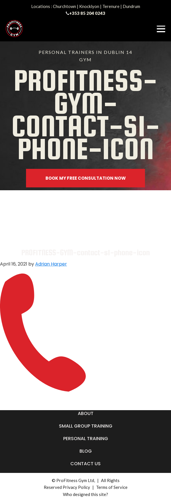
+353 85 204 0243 (87, 13)
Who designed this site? (85, 494)
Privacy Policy (76, 487)
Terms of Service (112, 487)
